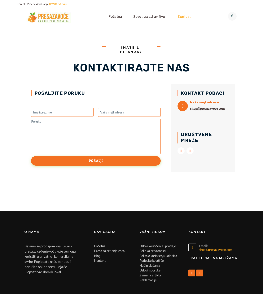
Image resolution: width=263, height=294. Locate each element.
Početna (115, 17)
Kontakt (184, 17)
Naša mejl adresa (204, 102)
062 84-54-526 (58, 4)
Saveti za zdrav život (150, 17)
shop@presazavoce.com (216, 250)
